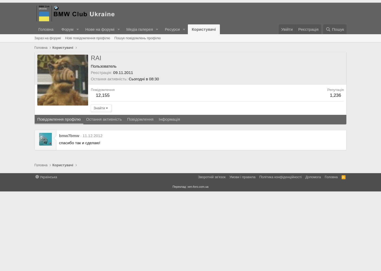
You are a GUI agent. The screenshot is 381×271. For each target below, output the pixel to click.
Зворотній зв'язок (211, 257)
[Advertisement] (217, 94)
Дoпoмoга (313, 257)
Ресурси (172, 29)
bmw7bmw (69, 215)
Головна (45, 29)
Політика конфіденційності (280, 257)
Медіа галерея (139, 29)
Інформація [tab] (169, 198)
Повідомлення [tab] (140, 198)
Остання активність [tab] (104, 198)
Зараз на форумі (47, 38)
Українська (46, 257)
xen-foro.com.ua (197, 266)
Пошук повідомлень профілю (137, 38)
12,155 (103, 174)
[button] (77, 29)
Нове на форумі (99, 29)
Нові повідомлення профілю (87, 38)
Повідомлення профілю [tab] (59, 198)
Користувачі (204, 29)
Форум (67, 29)
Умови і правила (242, 257)
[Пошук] (335, 29)
